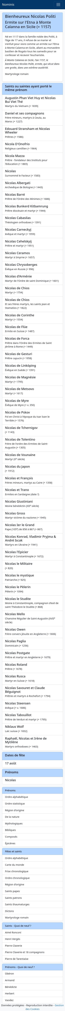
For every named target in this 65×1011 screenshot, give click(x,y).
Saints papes (12, 891)
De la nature (12, 816)
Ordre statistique (15, 803)
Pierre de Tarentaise (16, 958)
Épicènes (10, 843)
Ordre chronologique (17, 878)
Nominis (8, 4)
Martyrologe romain (17, 917)
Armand (9, 980)
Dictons (9, 911)
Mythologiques (14, 823)
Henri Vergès (12, 939)
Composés (11, 836)
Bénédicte (11, 987)
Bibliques (10, 830)
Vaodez (9, 1000)
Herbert (9, 993)
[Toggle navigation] (58, 4)
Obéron (9, 973)
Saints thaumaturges (17, 904)
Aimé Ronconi (13, 932)
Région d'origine (14, 810)
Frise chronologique (16, 871)
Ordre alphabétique (16, 797)
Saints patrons (13, 897)
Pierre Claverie (13, 945)
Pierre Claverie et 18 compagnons (24, 952)
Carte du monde (14, 864)
